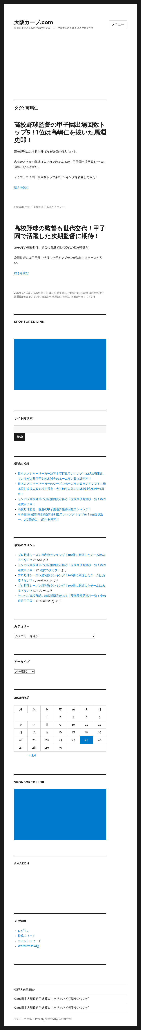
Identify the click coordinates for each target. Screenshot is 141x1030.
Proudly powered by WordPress (53, 1019)
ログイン (24, 930)
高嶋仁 (50, 207)
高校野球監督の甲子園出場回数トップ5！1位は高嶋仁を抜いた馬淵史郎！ (60, 132)
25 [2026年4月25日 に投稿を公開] (86, 740)
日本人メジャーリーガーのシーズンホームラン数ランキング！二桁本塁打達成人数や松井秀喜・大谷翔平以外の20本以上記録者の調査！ (62, 489)
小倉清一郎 (73, 292)
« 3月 (32, 755)
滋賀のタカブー (50, 570)
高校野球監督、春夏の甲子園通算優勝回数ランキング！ (54, 509)
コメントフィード (29, 941)
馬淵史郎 (57, 296)
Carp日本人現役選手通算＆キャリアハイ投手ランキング (51, 1007)
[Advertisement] (71, 72)
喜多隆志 (61, 292)
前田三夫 (51, 292)
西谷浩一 (46, 296)
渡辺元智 (93, 292)
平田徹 (84, 292)
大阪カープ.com (33, 22)
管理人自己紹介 (24, 989)
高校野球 (38, 207)
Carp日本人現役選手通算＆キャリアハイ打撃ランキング (51, 998)
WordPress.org (28, 946)
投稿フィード (26, 936)
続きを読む (21, 187)
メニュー (118, 24)
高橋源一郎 (77, 296)
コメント (61, 207)
